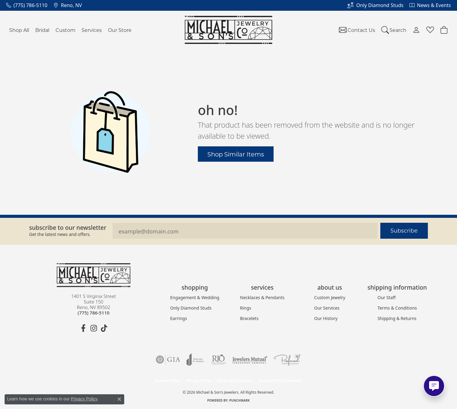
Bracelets (249, 318)
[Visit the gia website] (168, 359)
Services (92, 30)
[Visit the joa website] (195, 359)
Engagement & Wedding (194, 297)
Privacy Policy (198, 380)
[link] (26, 5)
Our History (325, 318)
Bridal (42, 30)
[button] (394, 30)
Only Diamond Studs (191, 308)
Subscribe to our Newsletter (67, 227)
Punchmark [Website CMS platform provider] (239, 400)
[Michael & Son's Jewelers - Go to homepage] (93, 275)
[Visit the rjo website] (218, 359)
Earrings (178, 318)
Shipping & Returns (397, 318)
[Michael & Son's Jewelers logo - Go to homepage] (228, 30)
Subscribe (404, 230)
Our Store (120, 30)
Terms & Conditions (397, 308)
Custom (65, 30)
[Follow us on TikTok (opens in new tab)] (104, 328)
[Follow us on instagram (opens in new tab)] (93, 328)
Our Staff (387, 297)
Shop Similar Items (235, 154)
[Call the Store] (93, 313)
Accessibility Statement (280, 380)
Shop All (19, 30)
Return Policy (167, 380)
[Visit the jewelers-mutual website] (249, 359)
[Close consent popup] (119, 399)
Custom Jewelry (329, 297)
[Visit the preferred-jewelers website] (287, 359)
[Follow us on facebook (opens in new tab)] (83, 328)
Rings (245, 308)
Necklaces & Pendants (262, 297)
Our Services (326, 308)
